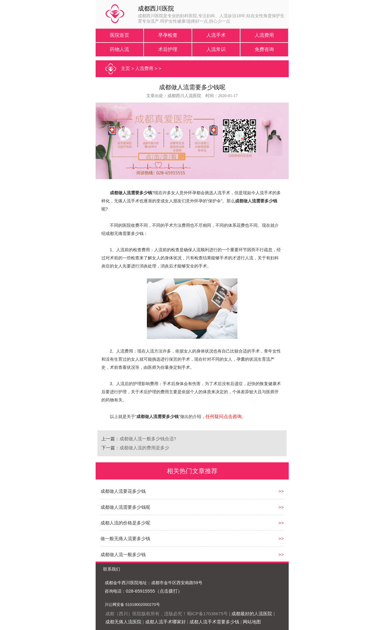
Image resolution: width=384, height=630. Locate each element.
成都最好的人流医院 (251, 613)
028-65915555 (140, 591)
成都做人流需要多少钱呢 (125, 507)
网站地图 (252, 621)
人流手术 (216, 35)
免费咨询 (264, 49)
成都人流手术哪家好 (165, 621)
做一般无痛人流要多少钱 (125, 538)
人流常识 (216, 49)
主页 (125, 68)
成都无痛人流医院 (123, 621)
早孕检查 (167, 35)
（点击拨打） (168, 591)
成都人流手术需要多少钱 (214, 621)
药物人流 (119, 49)
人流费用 (264, 35)
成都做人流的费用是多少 (144, 447)
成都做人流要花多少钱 (123, 491)
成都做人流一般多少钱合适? (147, 438)
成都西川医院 (156, 8)
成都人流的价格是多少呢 (125, 522)
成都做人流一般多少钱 (123, 554)
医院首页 (119, 35)
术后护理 (167, 49)
